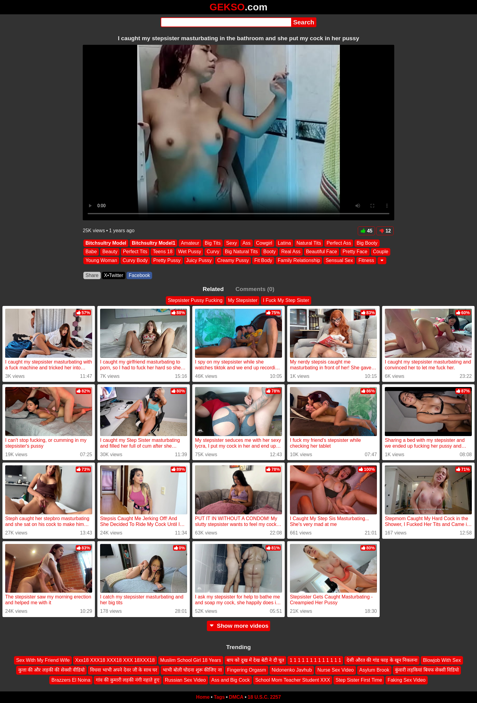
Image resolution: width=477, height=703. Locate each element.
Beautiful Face (321, 251)
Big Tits (213, 243)
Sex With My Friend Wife (43, 660)
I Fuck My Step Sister (286, 300)
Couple (380, 251)
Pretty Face (355, 251)
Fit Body (263, 260)
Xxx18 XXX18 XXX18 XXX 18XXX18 (115, 660)
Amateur (190, 243)
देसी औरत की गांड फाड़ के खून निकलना (381, 660)
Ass (246, 243)
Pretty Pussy (167, 260)
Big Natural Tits (241, 251)
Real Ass (291, 251)
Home (203, 697)
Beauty (109, 251)
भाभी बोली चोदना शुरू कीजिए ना (192, 670)
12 (385, 230)
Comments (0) (254, 289)
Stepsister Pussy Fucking (195, 300)
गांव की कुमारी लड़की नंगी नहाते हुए (127, 680)
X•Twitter (113, 275)
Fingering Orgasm (246, 670)
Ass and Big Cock (230, 680)
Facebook (139, 275)
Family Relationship (299, 260)
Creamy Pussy (233, 260)
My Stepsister (242, 300)
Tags (219, 697)
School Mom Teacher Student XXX (292, 680)
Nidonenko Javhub (292, 670)
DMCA (236, 697)
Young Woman (101, 260)
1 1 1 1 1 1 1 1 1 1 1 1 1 (315, 660)
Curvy (213, 251)
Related (213, 289)
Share (92, 275)
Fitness (366, 260)
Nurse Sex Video (335, 670)
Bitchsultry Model (105, 243)
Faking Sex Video (407, 680)
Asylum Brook (374, 670)
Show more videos (239, 626)
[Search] (226, 22)
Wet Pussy (189, 251)
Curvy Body (135, 260)
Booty (269, 251)
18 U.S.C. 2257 (264, 697)
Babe (91, 251)
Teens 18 (162, 251)
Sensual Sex (339, 260)
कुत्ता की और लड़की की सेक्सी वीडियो (51, 670)
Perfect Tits (135, 251)
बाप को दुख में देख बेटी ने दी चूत (255, 660)
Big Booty (367, 243)
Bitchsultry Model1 (153, 243)
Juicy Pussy (199, 260)
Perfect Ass (338, 243)
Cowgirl (264, 243)
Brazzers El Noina (70, 680)
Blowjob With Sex (442, 660)
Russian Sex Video (185, 680)
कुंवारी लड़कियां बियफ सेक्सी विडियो (427, 670)
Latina (284, 243)
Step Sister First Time (359, 680)
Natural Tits (309, 243)
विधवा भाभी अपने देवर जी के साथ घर (123, 670)
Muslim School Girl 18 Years (190, 660)
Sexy (231, 243)
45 (366, 230)
